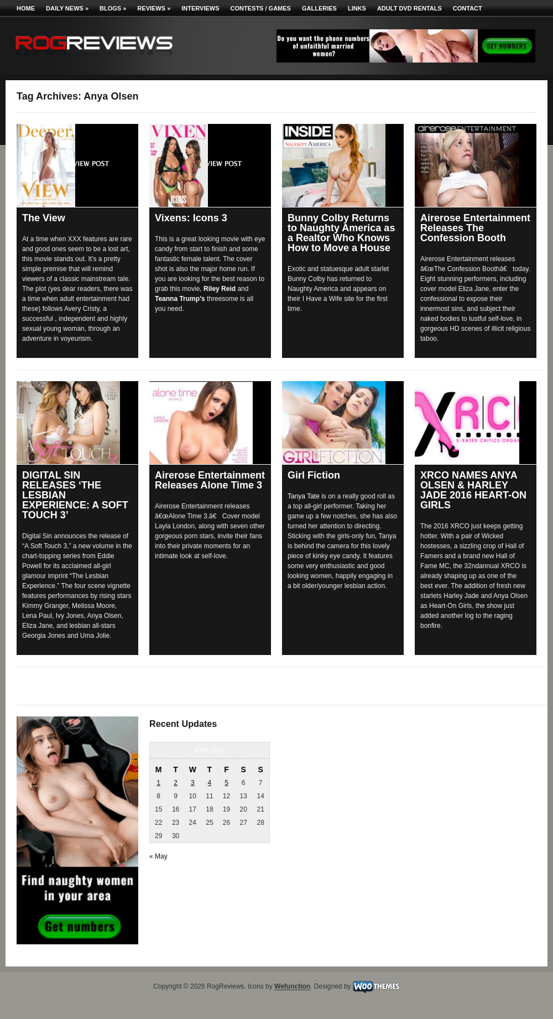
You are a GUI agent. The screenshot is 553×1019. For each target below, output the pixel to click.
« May (158, 856)
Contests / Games (261, 8)
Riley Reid (220, 289)
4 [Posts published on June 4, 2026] (210, 783)
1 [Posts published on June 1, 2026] (158, 783)
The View (43, 217)
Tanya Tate (304, 496)
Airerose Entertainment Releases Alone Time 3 (210, 480)
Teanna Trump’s (180, 299)
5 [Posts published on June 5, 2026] (226, 783)
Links (357, 8)
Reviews (153, 8)
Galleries (319, 8)
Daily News (67, 8)
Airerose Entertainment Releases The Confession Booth (475, 227)
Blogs (113, 8)
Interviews (200, 8)
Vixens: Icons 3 (191, 217)
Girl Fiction (314, 475)
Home (26, 8)
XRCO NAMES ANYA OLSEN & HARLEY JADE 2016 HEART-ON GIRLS (473, 490)
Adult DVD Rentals (409, 8)
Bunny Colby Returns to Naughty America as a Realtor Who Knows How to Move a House (341, 232)
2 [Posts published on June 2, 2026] (176, 783)
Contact (467, 8)
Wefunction (292, 987)
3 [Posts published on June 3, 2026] (193, 783)
